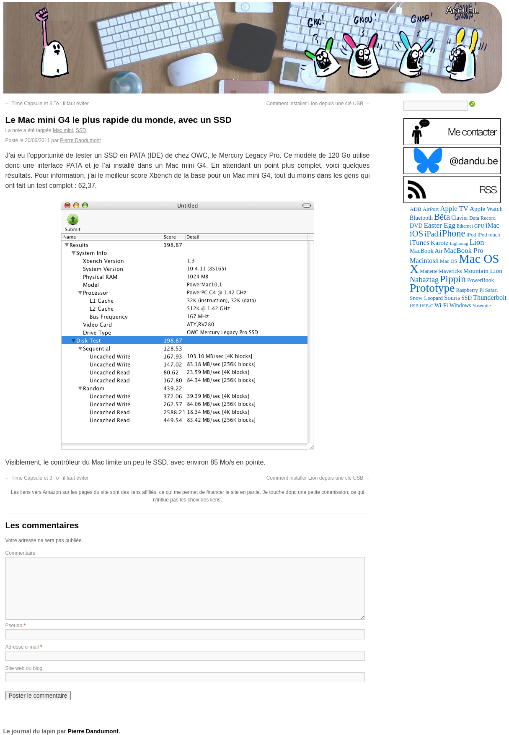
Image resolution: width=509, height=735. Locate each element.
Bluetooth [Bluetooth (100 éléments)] (421, 218)
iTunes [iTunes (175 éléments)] (419, 242)
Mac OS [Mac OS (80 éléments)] (448, 261)
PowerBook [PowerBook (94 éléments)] (480, 280)
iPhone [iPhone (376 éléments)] (452, 233)
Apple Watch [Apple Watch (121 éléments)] (486, 208)
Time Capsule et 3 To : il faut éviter (47, 103)
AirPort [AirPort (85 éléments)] (431, 209)
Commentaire (20, 553)
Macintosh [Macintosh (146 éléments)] (424, 261)
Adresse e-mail (22, 647)
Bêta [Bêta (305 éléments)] (442, 217)
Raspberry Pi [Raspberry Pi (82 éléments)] (470, 290)
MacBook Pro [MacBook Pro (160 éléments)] (463, 251)
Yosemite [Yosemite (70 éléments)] (481, 306)
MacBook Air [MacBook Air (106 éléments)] (426, 250)
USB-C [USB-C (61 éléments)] (426, 305)
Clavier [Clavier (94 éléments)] (459, 218)
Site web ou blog (24, 668)
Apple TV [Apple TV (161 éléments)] (454, 209)
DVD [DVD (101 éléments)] (416, 225)
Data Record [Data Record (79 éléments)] (482, 218)
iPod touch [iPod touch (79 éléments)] (489, 235)
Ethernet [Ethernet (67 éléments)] (465, 226)
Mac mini (63, 130)
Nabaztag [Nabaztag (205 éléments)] (424, 279)
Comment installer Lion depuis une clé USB (318, 103)
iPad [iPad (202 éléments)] (431, 234)
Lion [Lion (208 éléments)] (477, 242)
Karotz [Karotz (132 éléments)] (439, 242)
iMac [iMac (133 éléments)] (492, 225)
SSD (81, 130)
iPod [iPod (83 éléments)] (471, 235)
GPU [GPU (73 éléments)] (479, 226)
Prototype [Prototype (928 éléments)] (432, 287)
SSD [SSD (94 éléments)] (466, 298)
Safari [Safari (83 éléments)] (491, 290)
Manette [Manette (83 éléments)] (428, 271)
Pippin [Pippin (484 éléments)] (453, 278)
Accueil (462, 10)
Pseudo (14, 626)
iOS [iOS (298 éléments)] (416, 233)
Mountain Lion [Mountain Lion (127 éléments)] (482, 270)
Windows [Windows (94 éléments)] (460, 305)
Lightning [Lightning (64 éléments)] (459, 243)
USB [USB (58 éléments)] (414, 306)
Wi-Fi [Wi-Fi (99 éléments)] (441, 305)
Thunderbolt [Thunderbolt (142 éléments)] (489, 297)
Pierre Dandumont (80, 140)
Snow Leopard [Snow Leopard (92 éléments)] (426, 298)
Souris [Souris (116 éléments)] (452, 297)
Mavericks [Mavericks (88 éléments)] (450, 271)
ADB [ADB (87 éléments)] (415, 209)
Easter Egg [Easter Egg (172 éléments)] (439, 225)
